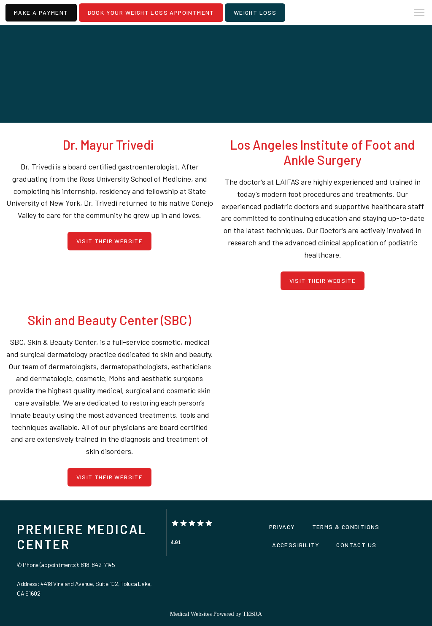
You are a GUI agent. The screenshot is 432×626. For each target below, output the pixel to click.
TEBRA (252, 614)
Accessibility (295, 544)
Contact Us (356, 544)
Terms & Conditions (346, 526)
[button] (419, 13)
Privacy (282, 526)
